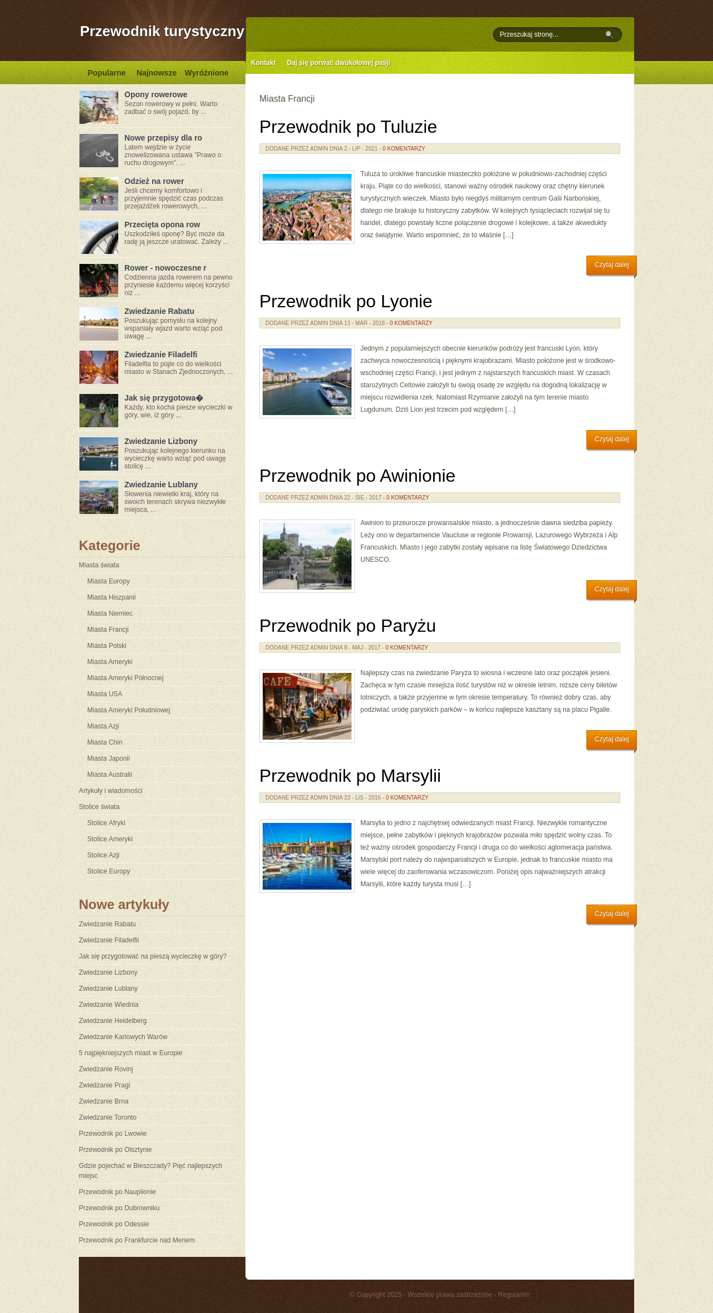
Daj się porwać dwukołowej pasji (338, 63)
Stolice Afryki (106, 823)
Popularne (106, 72)
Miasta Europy (108, 581)
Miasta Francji (108, 629)
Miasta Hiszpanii (111, 597)
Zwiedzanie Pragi (104, 1085)
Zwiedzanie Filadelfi (160, 354)
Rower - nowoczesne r (165, 267)
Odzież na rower (154, 181)
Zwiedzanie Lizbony (160, 441)
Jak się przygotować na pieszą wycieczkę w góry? (153, 956)
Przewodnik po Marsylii (350, 776)
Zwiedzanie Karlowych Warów (123, 1037)
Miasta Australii (109, 774)
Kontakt (263, 63)
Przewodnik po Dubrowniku (119, 1208)
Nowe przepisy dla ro (163, 137)
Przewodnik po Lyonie (346, 301)
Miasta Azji (103, 726)
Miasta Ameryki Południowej (128, 710)
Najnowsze (157, 72)
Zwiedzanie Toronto (108, 1117)
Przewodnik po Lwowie (113, 1133)
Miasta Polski (107, 646)
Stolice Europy (108, 871)
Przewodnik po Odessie (114, 1224)
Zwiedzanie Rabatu (159, 311)
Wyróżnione (206, 72)
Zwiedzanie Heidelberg (113, 1021)
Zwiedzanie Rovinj (106, 1069)
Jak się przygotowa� (163, 397)
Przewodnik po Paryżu (347, 626)
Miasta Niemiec (110, 613)
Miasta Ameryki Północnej (125, 678)
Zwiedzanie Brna (103, 1101)
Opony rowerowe (156, 94)
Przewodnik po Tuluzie (348, 127)
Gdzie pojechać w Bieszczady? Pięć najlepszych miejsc (150, 1171)
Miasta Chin (104, 742)
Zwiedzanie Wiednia (108, 1005)
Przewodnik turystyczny (162, 31)
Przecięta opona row (162, 224)
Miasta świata (99, 565)
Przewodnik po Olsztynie (115, 1150)
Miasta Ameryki (109, 662)
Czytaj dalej (611, 264)
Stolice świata (99, 807)
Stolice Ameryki (110, 839)
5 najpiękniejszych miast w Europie (130, 1053)
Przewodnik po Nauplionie (117, 1192)
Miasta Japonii (108, 758)
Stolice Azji (103, 855)
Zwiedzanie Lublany (161, 484)
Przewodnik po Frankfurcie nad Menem (137, 1240)
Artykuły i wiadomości (111, 791)
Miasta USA (104, 694)
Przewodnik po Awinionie (357, 476)
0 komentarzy (404, 149)
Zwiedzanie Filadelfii (109, 940)
